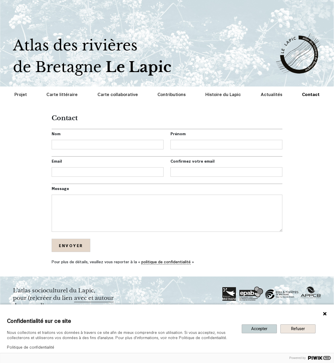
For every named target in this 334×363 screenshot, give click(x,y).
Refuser (298, 328)
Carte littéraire (62, 94)
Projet (20, 94)
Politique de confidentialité (30, 347)
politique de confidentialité (166, 261)
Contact (311, 94)
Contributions (171, 94)
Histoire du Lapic (223, 94)
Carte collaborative (117, 94)
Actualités (271, 94)
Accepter (259, 328)
